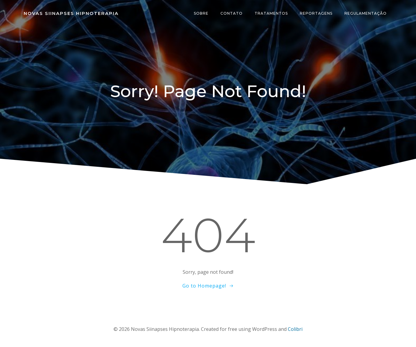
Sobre (201, 13)
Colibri (295, 329)
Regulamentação (365, 13)
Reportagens (316, 13)
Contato (231, 13)
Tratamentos (271, 13)
